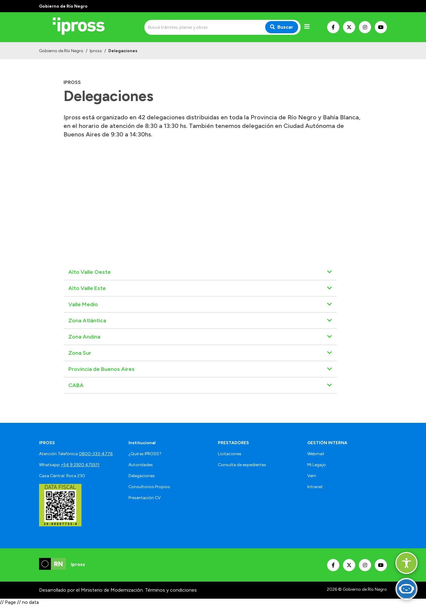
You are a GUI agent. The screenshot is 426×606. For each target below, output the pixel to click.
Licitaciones (229, 453)
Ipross (96, 50)
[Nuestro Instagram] (365, 27)
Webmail (315, 453)
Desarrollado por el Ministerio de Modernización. (91, 590)
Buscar (281, 27)
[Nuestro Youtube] (381, 27)
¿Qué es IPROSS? (144, 453)
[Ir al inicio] (83, 27)
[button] (406, 563)
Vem (311, 475)
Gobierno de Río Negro (61, 50)
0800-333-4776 (96, 453)
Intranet (315, 486)
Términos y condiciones (171, 590)
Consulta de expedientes (242, 464)
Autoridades (140, 464)
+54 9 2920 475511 (80, 464)
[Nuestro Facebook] (333, 27)
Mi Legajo (316, 464)
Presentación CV (144, 497)
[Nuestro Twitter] (349, 27)
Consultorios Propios (149, 486)
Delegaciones (141, 475)
